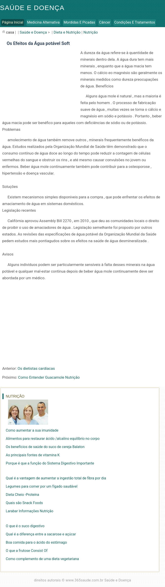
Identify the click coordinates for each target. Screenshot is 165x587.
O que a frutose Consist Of (26, 551)
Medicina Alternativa (43, 22)
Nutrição (90, 32)
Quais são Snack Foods (24, 503)
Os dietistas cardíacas (36, 368)
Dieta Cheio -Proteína (22, 495)
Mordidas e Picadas (79, 22)
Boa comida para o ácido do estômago (36, 542)
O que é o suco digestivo (25, 526)
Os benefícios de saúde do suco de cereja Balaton (45, 447)
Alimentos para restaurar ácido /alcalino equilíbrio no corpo (53, 438)
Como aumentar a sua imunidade (32, 430)
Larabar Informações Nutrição (29, 511)
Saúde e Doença (32, 7)
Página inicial (12, 22)
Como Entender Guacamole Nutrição (48, 377)
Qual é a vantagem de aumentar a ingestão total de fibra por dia (56, 478)
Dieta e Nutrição (66, 32)
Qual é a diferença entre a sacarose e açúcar (41, 534)
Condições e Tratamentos (134, 22)
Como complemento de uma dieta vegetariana (42, 559)
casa (10, 32)
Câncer (104, 22)
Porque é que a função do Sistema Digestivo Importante (50, 463)
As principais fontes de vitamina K (33, 455)
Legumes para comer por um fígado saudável (41, 486)
